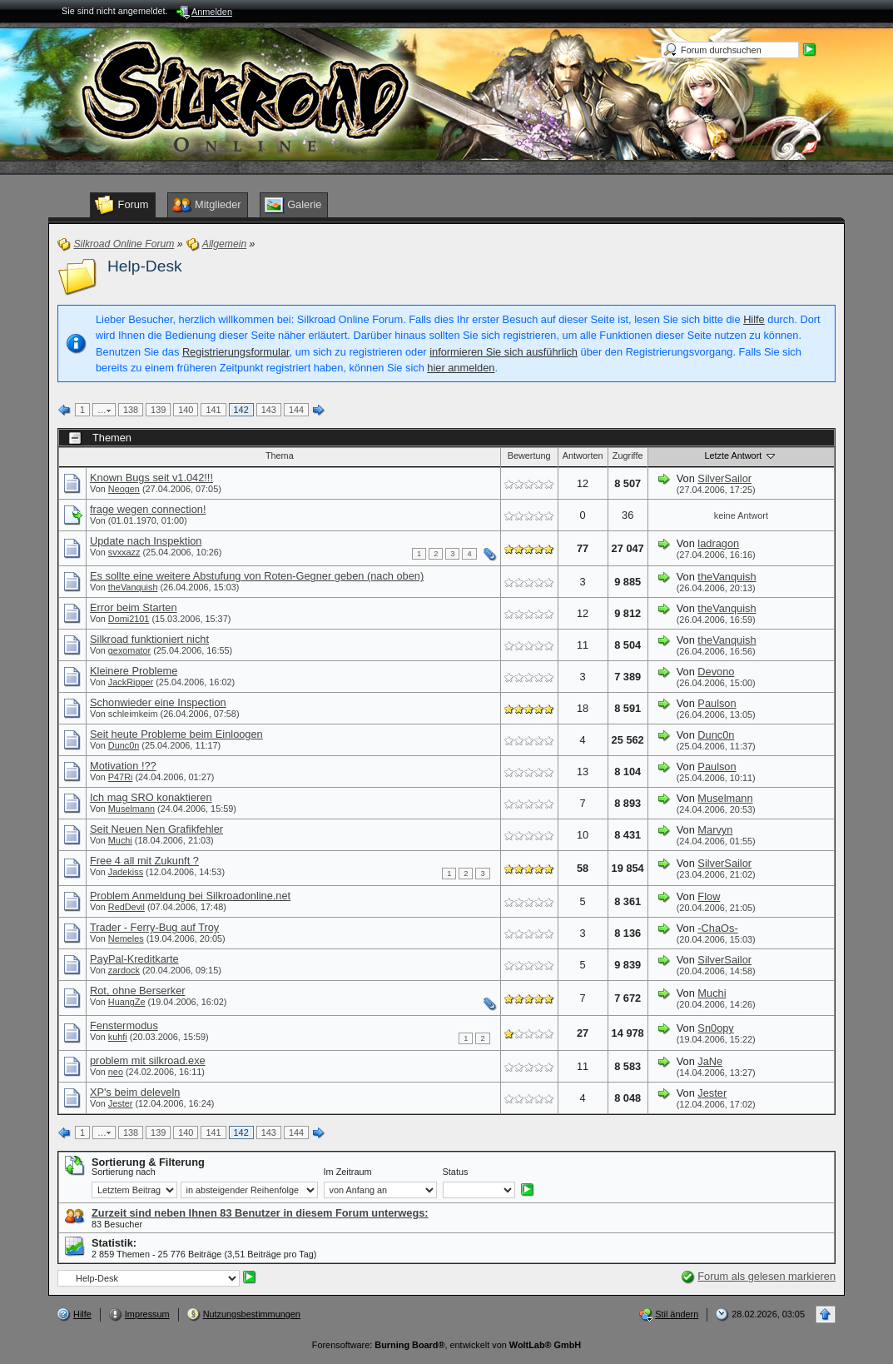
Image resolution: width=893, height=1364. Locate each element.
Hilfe (754, 319)
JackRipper (130, 682)
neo (115, 1072)
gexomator (129, 650)
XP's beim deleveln (135, 1092)
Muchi (120, 840)
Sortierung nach (124, 1172)
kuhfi (117, 1037)
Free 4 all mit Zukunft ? (144, 860)
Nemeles (126, 938)
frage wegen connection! (148, 509)
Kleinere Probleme (133, 671)
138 (130, 410)
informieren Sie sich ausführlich (503, 352)
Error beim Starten (133, 607)
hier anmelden (460, 367)
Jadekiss (125, 872)
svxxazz (124, 552)
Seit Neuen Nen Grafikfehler (156, 829)
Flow (708, 896)
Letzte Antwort (740, 455)
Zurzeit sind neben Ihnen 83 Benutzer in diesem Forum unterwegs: (260, 1213)
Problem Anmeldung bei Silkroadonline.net (190, 895)
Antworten (583, 455)
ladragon (718, 543)
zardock (124, 970)
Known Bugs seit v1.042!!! (151, 477)
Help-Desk (144, 266)
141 (213, 410)
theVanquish (133, 587)
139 (158, 410)
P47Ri (120, 777)
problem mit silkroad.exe (148, 1060)
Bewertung (529, 455)
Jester (120, 1103)
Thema (279, 455)
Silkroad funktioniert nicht (149, 639)
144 (296, 410)
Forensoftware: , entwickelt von (446, 1345)
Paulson (716, 703)
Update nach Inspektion (145, 541)
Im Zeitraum (348, 1172)
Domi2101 (129, 619)
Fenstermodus (124, 1025)
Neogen (124, 489)
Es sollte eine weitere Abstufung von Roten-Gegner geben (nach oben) (257, 576)
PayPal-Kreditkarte (134, 959)
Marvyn (714, 830)
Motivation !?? (123, 765)
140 (185, 410)
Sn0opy (715, 1028)
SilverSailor (724, 478)
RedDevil (126, 907)
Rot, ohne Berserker (138, 990)
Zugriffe (628, 455)
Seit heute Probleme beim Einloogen (176, 734)
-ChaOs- (717, 928)
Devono (715, 671)
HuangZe (127, 1002)
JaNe (709, 1061)
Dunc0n (123, 745)
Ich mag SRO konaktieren (151, 797)
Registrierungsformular (236, 352)
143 (268, 410)
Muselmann (131, 809)
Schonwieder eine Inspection (158, 702)
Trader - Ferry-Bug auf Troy (154, 927)
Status (456, 1172)
